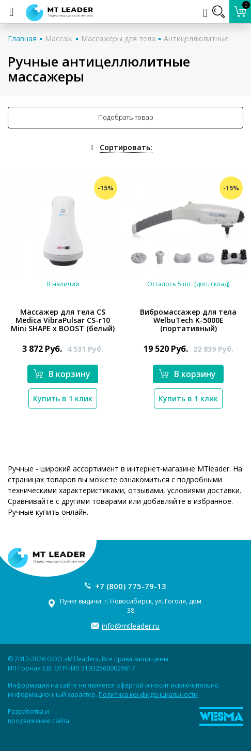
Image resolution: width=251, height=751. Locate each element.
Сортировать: (126, 147)
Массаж (59, 38)
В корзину (62, 374)
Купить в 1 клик (62, 398)
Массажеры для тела (118, 38)
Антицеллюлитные (196, 38)
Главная (22, 38)
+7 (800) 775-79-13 (130, 586)
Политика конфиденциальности (148, 694)
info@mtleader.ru (131, 626)
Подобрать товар (125, 117)
